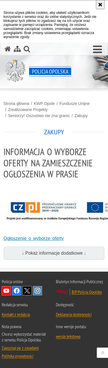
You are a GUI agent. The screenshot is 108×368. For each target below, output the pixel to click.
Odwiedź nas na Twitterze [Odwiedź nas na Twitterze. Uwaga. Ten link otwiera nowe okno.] (27, 290)
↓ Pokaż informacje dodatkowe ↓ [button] (54, 253)
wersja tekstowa (68, 336)
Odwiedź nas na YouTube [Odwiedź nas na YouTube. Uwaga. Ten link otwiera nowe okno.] (6, 290)
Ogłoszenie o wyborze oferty (33, 238)
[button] (97, 50)
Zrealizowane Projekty (28, 109)
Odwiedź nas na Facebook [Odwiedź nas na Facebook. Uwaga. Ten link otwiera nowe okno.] (16, 290)
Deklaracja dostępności (74, 314)
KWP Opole (44, 103)
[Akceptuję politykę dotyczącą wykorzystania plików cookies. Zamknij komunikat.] (100, 4)
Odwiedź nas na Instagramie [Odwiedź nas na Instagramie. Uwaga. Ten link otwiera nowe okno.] (37, 290)
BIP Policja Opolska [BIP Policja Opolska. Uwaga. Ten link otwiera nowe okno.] (87, 292)
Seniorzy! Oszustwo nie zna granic (39, 115)
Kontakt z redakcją (16, 314)
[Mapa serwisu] (17, 48)
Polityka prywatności (17, 356)
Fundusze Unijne (74, 103)
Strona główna (16, 103)
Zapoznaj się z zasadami (20, 348)
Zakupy (81, 115)
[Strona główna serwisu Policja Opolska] (8, 48)
